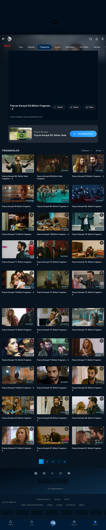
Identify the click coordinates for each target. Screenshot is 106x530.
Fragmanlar (45, 47)
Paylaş (89, 107)
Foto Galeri (84, 47)
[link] (9, 39)
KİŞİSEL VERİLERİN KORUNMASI (32, 505)
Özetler (58, 47)
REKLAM (57, 499)
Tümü (21, 47)
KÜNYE (66, 499)
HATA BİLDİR (70, 505)
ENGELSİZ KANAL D (44, 499)
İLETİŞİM (59, 505)
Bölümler (31, 47)
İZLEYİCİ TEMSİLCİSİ (9, 502)
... (59, 462)
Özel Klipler (70, 47)
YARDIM (49, 505)
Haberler (97, 47)
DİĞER (81, 505)
